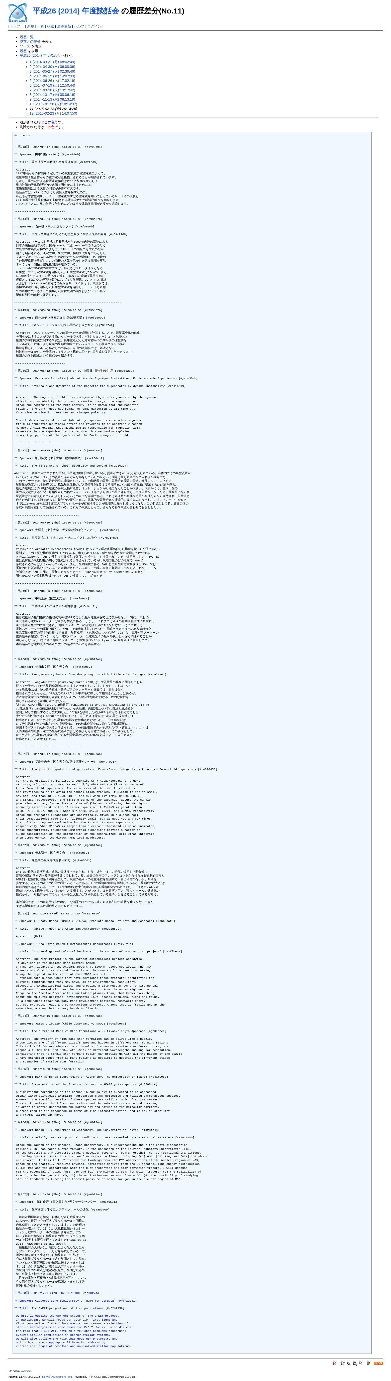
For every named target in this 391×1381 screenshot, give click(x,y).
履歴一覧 (27, 37)
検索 (50, 26)
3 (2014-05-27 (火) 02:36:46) (52, 71)
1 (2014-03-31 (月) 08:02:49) (52, 62)
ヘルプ (79, 26)
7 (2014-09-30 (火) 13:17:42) (52, 90)
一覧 (40, 26)
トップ (15, 26)
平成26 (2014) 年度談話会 (76, 11)
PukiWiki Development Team (57, 1377)
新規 (30, 26)
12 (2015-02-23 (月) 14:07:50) (53, 113)
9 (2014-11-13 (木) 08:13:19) (52, 99)
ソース (25, 46)
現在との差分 (30, 41)
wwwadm (26, 1371)
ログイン (94, 26)
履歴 (23, 51)
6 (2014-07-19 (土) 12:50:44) (52, 85)
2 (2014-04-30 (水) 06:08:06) (52, 67)
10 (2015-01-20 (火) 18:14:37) (53, 104)
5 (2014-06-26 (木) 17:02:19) (52, 81)
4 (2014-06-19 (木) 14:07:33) (52, 76)
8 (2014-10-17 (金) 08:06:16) (52, 95)
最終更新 (64, 26)
